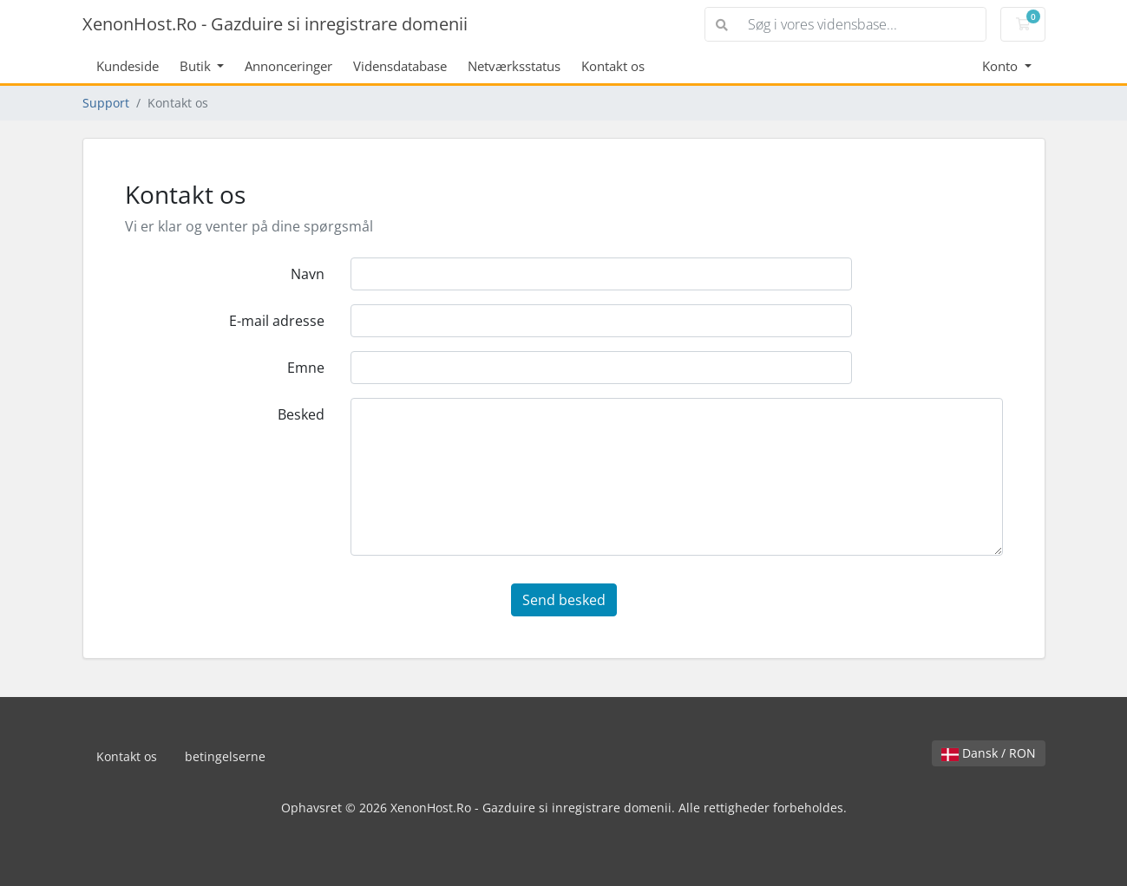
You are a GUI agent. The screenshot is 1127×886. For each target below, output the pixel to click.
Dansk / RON (988, 753)
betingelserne (225, 756)
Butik (197, 66)
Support (105, 102)
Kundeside (127, 66)
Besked (301, 414)
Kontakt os (613, 66)
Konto (1001, 66)
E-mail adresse (276, 320)
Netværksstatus (514, 66)
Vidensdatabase (400, 66)
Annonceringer (288, 66)
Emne (305, 367)
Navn (307, 273)
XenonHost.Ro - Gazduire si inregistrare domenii (275, 24)
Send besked (564, 599)
